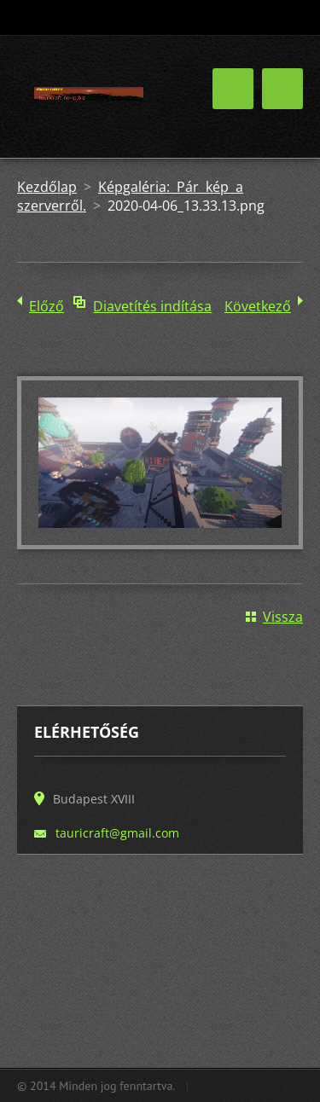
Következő (257, 306)
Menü (282, 88)
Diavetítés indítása (152, 306)
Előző (46, 306)
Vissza (283, 616)
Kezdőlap (47, 186)
